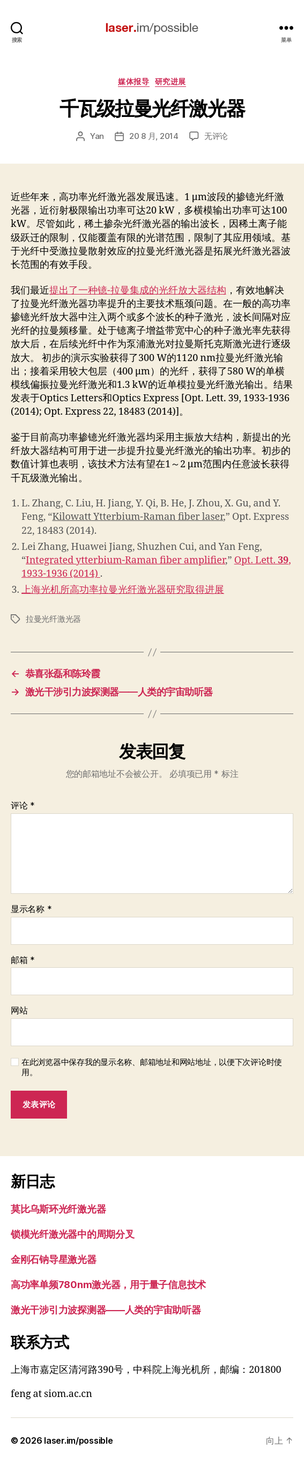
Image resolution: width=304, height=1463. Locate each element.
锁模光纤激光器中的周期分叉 (73, 1234)
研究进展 (170, 81)
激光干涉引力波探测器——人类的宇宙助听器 (106, 1309)
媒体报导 (133, 81)
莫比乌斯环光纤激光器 (58, 1209)
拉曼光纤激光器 (53, 619)
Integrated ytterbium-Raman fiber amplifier (125, 560)
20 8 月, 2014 (154, 136)
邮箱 (23, 960)
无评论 (216, 136)
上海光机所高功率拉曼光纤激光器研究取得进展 (122, 590)
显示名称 (31, 909)
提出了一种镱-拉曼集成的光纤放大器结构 (137, 290)
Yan (97, 136)
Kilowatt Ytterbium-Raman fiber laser (137, 517)
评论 (23, 806)
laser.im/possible (78, 1440)
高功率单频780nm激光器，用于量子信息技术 (108, 1284)
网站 (19, 1011)
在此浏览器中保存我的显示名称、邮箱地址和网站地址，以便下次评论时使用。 (151, 1067)
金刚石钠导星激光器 (54, 1259)
